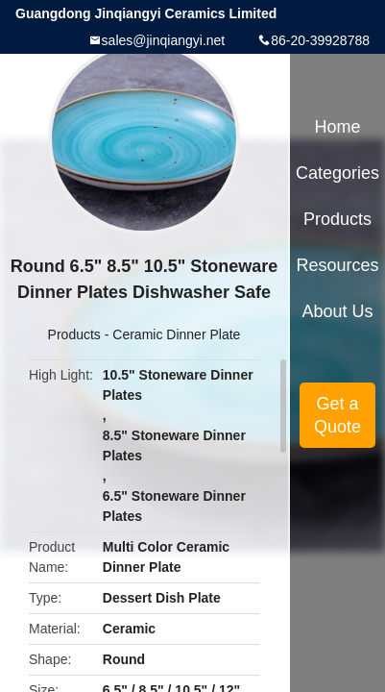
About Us (337, 311)
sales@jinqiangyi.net (164, 40)
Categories (337, 173)
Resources (338, 265)
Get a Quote (337, 415)
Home (338, 126)
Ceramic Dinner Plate (176, 334)
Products (74, 334)
